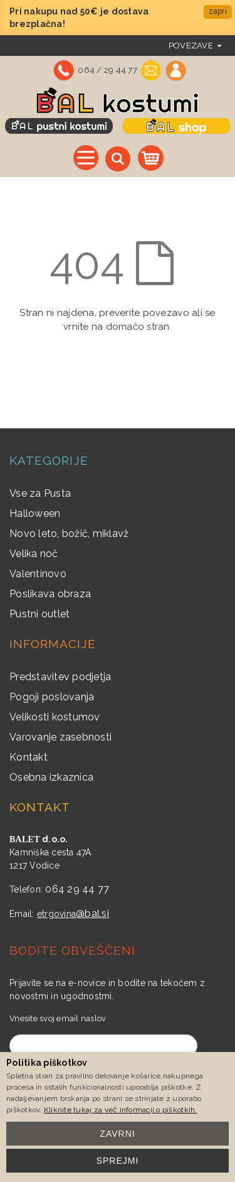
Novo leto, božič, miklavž (69, 533)
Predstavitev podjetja (60, 677)
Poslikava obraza (50, 594)
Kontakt (28, 757)
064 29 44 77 (77, 889)
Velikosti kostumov (54, 717)
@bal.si (92, 913)
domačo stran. (139, 326)
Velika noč (33, 554)
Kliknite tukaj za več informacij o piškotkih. (120, 1109)
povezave (191, 45)
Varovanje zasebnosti (60, 737)
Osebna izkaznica (51, 777)
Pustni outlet (39, 614)
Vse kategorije (85, 157)
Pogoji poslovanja (51, 697)
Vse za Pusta (40, 493)
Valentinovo (37, 574)
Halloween (34, 513)
